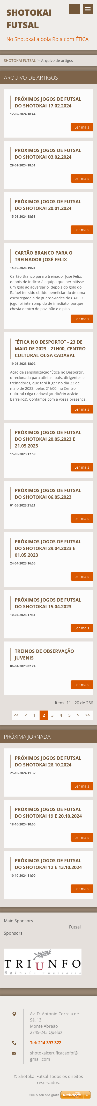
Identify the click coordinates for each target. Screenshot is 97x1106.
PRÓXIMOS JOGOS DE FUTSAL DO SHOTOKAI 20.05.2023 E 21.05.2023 (48, 439)
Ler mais (81, 127)
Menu (88, 9)
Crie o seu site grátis (44, 1095)
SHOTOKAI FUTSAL (20, 60)
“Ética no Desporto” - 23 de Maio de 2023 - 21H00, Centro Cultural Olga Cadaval (50, 348)
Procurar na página (74, 9)
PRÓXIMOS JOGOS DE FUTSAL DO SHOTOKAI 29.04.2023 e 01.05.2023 (48, 548)
